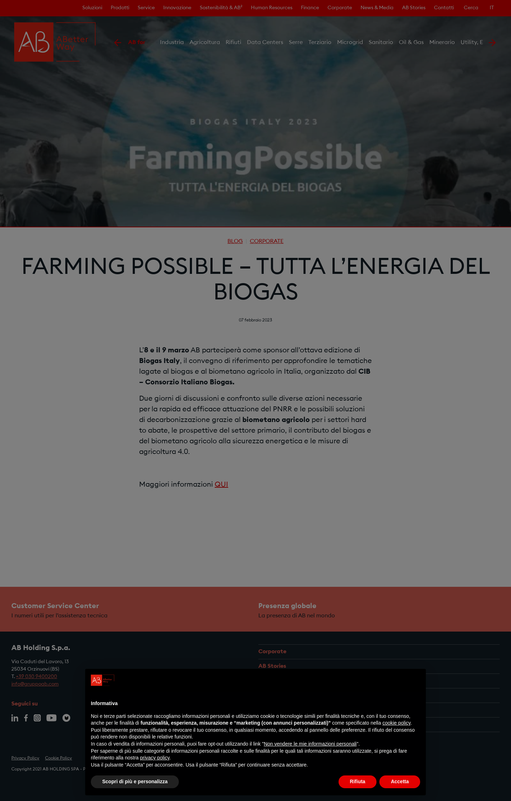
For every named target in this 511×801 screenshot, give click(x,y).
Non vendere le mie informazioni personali (310, 744)
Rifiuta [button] (358, 781)
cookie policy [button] (397, 723)
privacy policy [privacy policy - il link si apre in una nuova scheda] (155, 758)
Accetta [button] (400, 781)
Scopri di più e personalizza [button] (134, 781)
